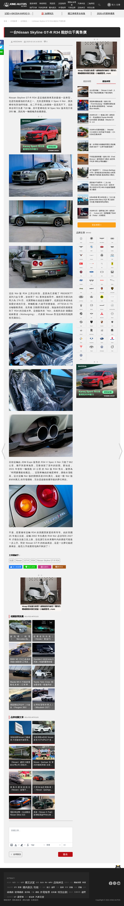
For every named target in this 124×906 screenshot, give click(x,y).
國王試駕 (30, 882)
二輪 (32, 892)
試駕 (71, 882)
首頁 (5, 21)
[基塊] (53, 845)
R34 (33, 560)
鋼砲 (37, 892)
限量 (20, 887)
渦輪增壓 (10, 887)
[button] (17, 845)
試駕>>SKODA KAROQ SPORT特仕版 (18, 13)
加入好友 (30, 567)
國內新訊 (52, 8)
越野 (53, 887)
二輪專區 (91, 3)
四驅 (80, 887)
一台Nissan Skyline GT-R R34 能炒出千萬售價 (48, 21)
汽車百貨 (39, 897)
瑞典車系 (10, 897)
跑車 (62, 887)
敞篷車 (9, 882)
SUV (42, 882)
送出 (65, 854)
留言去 (59, 567)
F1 (40, 887)
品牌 (84, 887)
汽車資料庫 (42, 8)
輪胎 (14, 882)
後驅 (75, 887)
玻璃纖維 (19, 892)
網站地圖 (26, 900)
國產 (44, 887)
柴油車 (31, 897)
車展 (84, 882)
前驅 (71, 887)
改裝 (37, 882)
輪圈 (22, 882)
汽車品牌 (71, 8)
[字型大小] (38, 845)
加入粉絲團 (15, 567)
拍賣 (12, 560)
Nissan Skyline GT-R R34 (48, 560)
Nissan (19, 560)
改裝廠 (54, 892)
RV (46, 882)
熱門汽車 (33, 8)
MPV (51, 882)
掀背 (26, 897)
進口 (48, 887)
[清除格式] (28, 845)
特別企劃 (91, 8)
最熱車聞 (106, 81)
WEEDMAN (17, 42)
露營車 (20, 897)
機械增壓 (77, 882)
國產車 (66, 882)
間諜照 (52, 3)
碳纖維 (10, 892)
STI (15, 887)
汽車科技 (81, 3)
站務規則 (34, 900)
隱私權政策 (16, 900)
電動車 (71, 892)
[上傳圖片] (12, 845)
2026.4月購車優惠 (106, 13)
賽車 (18, 882)
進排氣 (27, 892)
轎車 (66, 887)
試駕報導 (62, 3)
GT (15, 897)
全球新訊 (23, 21)
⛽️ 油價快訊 (47, 13)
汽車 (57, 887)
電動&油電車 (72, 3)
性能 (36, 887)
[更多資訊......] (64, 845)
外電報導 (62, 8)
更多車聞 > (96, 225)
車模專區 (43, 3)
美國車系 (77, 892)
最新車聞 (33, 3)
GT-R (26, 560)
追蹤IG (44, 567)
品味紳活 (81, 8)
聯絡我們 (7, 900)
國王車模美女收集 (76, 13)
